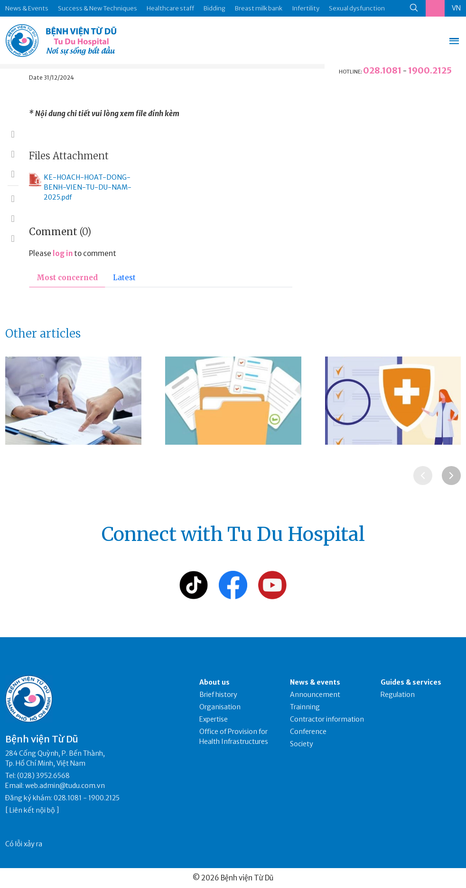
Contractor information (327, 719)
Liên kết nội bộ (32, 810)
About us (214, 682)
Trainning (305, 707)
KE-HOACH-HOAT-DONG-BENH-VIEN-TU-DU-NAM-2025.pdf (80, 187)
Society (301, 744)
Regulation (398, 694)
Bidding (214, 8)
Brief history (218, 694)
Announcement (315, 694)
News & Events (26, 8)
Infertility (305, 8)
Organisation (220, 707)
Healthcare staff (170, 8)
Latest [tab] (124, 277)
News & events (315, 682)
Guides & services (411, 682)
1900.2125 (430, 70)
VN (456, 8)
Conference (308, 731)
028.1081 (382, 70)
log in (63, 253)
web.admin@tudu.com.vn (65, 785)
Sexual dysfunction (357, 8)
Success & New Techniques (97, 8)
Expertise (213, 719)
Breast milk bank (258, 8)
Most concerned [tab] (67, 277)
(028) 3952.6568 (43, 775)
